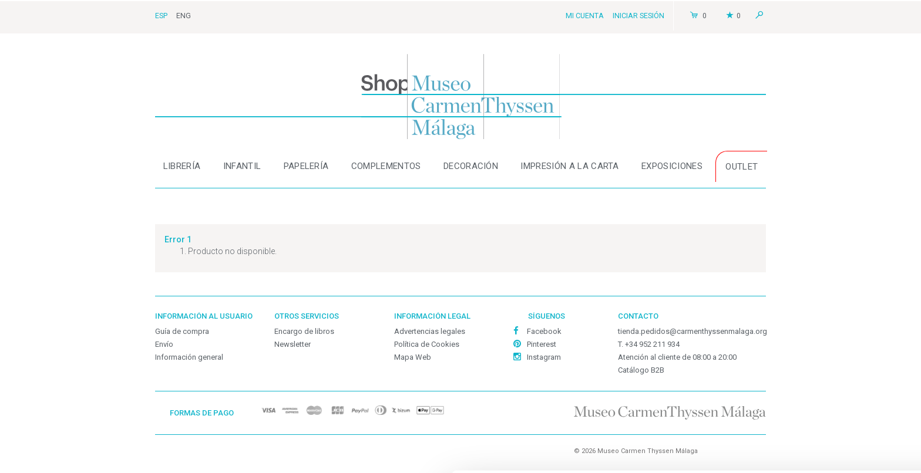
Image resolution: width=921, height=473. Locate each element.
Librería (182, 166)
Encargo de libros (304, 331)
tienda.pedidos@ (692, 331)
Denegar (823, 442)
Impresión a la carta (569, 166)
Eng (183, 15)
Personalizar (180, 437)
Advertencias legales (429, 331)
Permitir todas (823, 365)
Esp (161, 15)
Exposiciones (671, 166)
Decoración (470, 166)
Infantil (242, 166)
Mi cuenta (585, 15)
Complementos (386, 166)
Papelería (306, 166)
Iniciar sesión (638, 15)
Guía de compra (182, 331)
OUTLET (741, 166)
